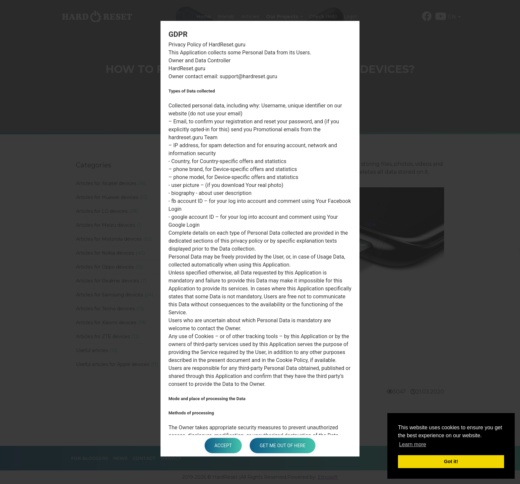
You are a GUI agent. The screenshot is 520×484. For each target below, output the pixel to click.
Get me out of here (282, 445)
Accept (223, 445)
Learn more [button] (412, 444)
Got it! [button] (451, 461)
